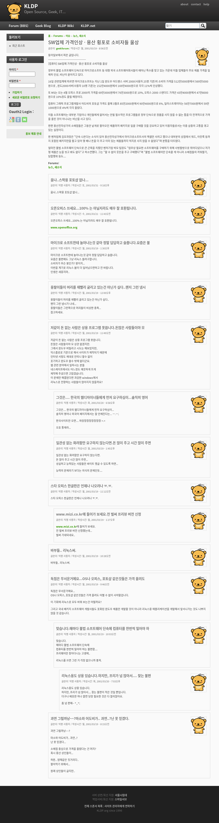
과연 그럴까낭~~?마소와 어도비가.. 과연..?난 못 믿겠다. (90, 718)
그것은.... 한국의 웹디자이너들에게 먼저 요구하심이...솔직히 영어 (102, 397)
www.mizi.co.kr (66, 526)
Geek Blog (43, 25)
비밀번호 (15, 81)
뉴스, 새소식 (79, 36)
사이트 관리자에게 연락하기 (119, 806)
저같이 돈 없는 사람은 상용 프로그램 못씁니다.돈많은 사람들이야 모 (98, 327)
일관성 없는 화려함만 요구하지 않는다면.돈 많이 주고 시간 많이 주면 (103, 442)
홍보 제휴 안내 (33, 134)
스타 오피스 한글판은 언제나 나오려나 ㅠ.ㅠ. (81, 485)
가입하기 (17, 92)
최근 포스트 (18, 46)
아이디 (13, 70)
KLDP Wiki (66, 25)
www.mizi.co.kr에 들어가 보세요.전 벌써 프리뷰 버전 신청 (98, 514)
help (206, 4)
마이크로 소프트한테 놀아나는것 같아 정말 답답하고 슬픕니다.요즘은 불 (100, 242)
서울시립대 (121, 795)
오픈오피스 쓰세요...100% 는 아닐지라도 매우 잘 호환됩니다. (94, 208)
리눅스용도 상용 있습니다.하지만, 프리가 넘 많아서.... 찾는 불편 (106, 675)
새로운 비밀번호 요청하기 (26, 97)
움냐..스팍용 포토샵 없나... (69, 179)
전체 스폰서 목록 (93, 806)
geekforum (62, 48)
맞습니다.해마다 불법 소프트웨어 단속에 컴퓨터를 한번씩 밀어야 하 (102, 628)
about (184, 4)
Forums (58, 36)
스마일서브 (121, 799)
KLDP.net (88, 25)
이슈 (68, 36)
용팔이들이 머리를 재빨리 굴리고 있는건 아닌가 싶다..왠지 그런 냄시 (98, 287)
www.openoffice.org (64, 227)
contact (196, 4)
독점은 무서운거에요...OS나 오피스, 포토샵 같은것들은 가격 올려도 (98, 578)
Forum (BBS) (18, 25)
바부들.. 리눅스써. (63, 550)
